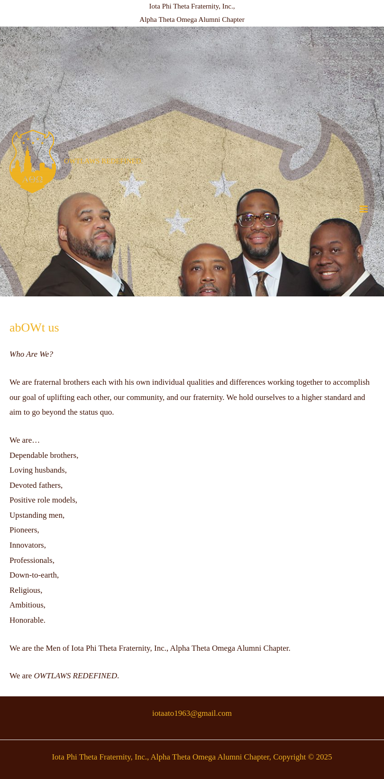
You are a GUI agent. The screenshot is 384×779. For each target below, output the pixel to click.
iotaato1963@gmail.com (192, 713)
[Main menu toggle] (364, 209)
